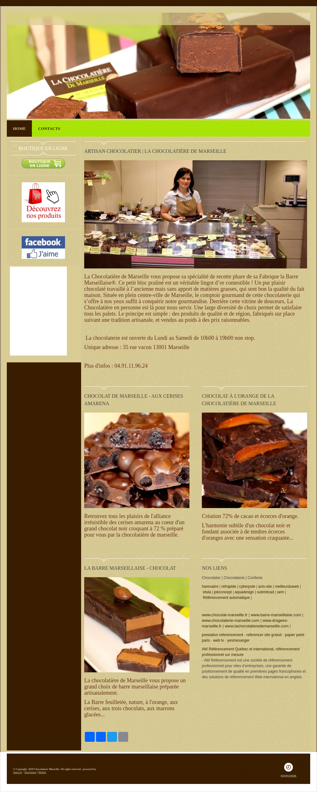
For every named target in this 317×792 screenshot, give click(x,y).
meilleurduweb (287, 586)
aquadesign (244, 592)
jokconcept (223, 592)
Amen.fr (17, 772)
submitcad (265, 592)
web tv (218, 640)
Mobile (42, 772)
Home (19, 128)
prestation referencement (222, 635)
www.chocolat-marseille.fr (224, 615)
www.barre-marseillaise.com (276, 615)
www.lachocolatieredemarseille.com (257, 626)
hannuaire (210, 586)
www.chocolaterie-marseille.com (230, 620)
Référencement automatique (226, 597)
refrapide (228, 586)
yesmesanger (238, 640)
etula (207, 592)
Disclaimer (30, 772)
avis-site (265, 586)
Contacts (49, 128)
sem (280, 592)
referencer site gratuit (263, 635)
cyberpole (247, 586)
